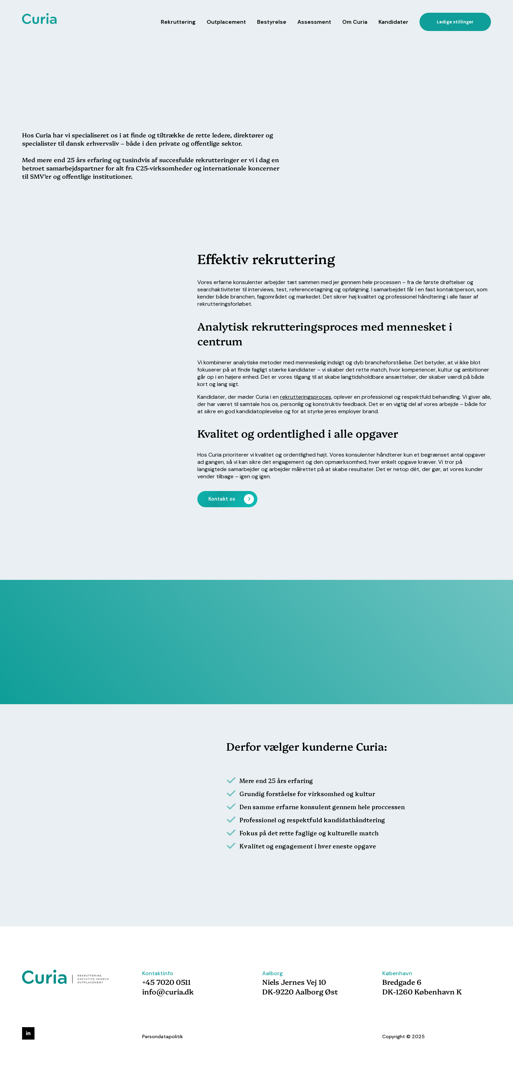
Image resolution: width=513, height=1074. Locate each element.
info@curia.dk (168, 991)
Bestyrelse (271, 21)
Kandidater (393, 21)
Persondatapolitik (162, 1036)
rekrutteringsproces (305, 396)
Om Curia (354, 21)
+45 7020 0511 (166, 982)
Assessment (314, 21)
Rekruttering (178, 21)
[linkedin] (28, 1033)
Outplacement (226, 21)
